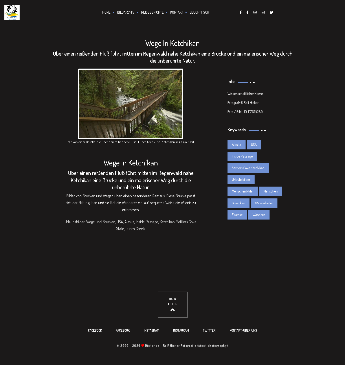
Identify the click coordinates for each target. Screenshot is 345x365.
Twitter (209, 330)
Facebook (95, 330)
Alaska (236, 144)
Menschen (271, 191)
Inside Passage (242, 156)
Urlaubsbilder (241, 179)
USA (254, 144)
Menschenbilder (243, 191)
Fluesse (237, 214)
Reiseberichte (152, 12)
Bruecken (238, 203)
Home (106, 12)
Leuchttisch (199, 12)
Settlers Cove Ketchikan (248, 168)
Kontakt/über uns (243, 330)
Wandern (259, 214)
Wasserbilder (264, 203)
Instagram (151, 330)
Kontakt (176, 12)
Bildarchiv (126, 12)
